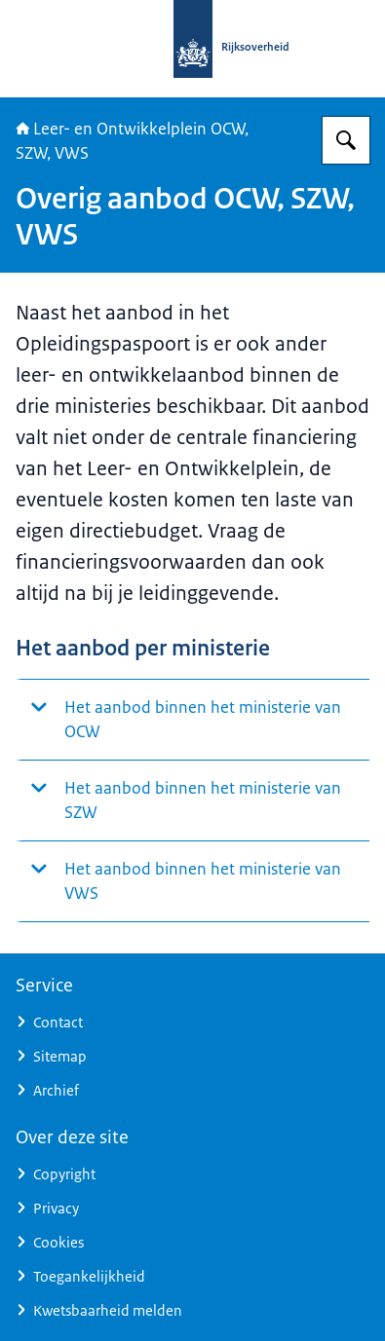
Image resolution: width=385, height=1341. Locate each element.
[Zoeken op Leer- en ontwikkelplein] (346, 140)
